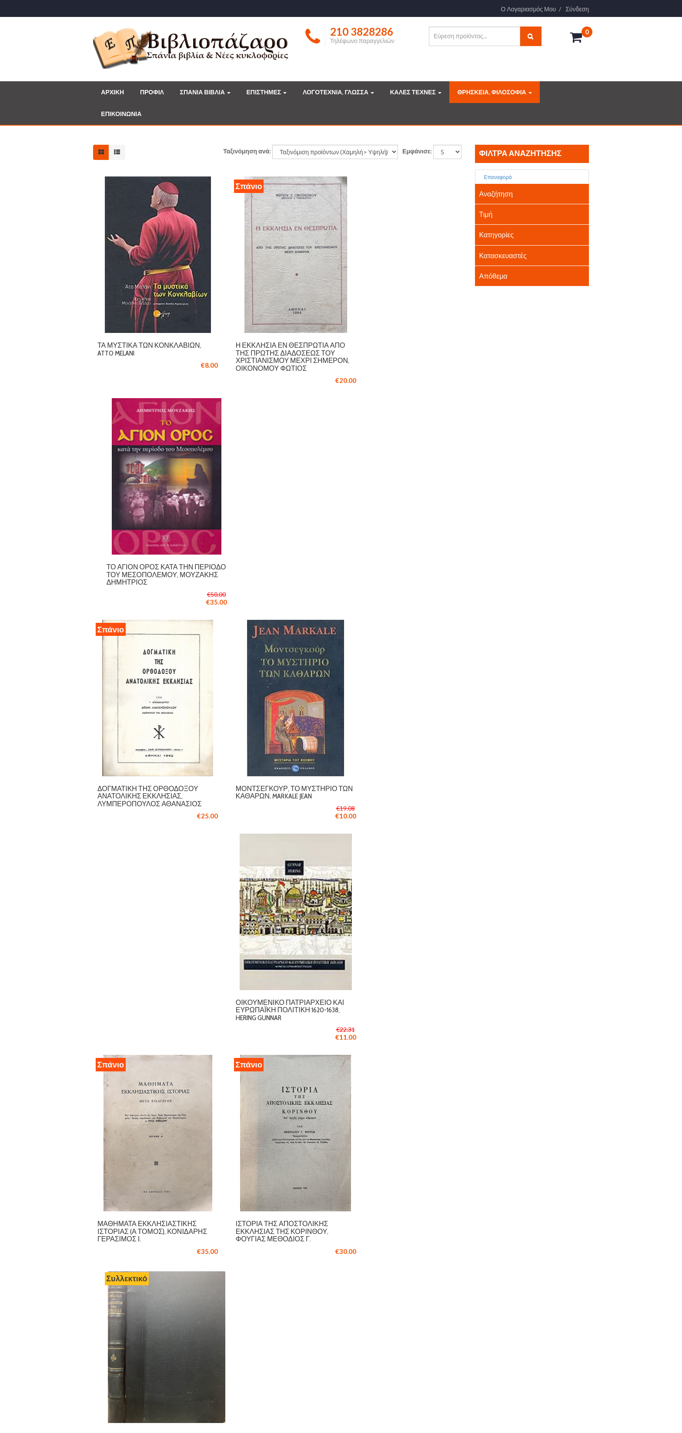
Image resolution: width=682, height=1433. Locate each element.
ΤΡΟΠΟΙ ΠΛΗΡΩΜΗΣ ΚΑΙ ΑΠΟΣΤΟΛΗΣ (280, 1280)
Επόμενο (409, 1077)
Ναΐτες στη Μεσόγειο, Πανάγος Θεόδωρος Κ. (389, 1009)
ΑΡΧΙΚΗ (112, 92)
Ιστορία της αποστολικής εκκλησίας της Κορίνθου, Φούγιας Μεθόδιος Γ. (270, 800)
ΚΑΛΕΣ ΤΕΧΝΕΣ (415, 92)
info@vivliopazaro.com (130, 1177)
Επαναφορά (495, 177)
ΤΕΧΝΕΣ (367, 1306)
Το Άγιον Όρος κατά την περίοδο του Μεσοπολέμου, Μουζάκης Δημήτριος (401, 351)
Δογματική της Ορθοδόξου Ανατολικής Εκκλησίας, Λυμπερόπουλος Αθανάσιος (149, 580)
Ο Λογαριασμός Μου (528, 9)
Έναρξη (236, 1077)
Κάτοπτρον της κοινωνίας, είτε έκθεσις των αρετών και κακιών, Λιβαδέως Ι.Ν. (401, 800)
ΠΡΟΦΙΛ (152, 92)
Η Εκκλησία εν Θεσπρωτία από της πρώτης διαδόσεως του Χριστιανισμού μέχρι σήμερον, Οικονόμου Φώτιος (274, 359)
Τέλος (446, 1077)
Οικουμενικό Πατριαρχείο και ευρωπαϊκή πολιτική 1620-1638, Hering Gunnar (401, 580)
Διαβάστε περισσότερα (137, 1362)
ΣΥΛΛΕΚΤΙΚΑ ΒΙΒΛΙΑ (383, 1268)
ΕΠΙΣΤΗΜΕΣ (266, 92)
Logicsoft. (206, 1413)
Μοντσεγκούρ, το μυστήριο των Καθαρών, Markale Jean (274, 576)
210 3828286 (121, 1163)
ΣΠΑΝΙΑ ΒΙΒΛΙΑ (205, 92)
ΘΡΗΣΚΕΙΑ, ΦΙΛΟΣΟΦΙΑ (494, 92)
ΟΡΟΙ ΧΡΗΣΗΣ (248, 1293)
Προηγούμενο (284, 1077)
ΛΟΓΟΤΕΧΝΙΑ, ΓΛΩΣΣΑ (338, 92)
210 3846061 (161, 1163)
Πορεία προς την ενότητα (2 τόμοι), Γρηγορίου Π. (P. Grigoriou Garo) (275, 1013)
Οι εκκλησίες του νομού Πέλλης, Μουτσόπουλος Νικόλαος (142, 1013)
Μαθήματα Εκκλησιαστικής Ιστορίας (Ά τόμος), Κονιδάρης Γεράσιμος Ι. (147, 800)
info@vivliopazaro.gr (505, 1317)
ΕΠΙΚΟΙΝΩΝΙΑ (121, 114)
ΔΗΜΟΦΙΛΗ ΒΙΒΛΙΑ (381, 1280)
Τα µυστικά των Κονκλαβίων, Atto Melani (149, 348)
